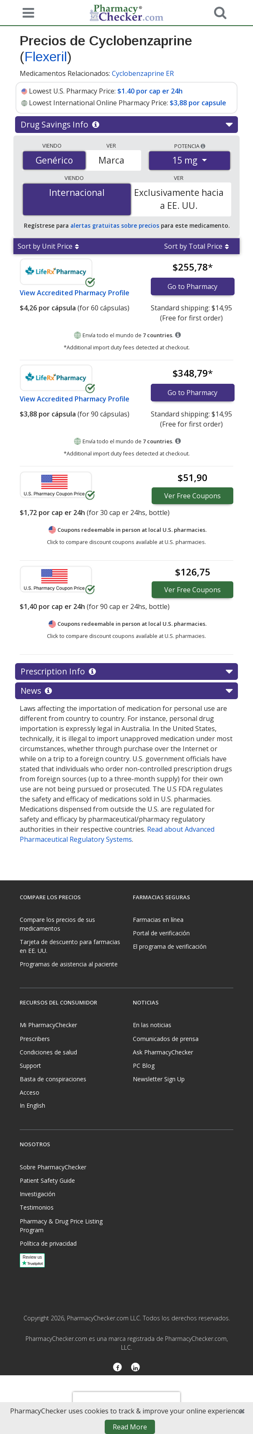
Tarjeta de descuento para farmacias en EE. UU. (70, 946)
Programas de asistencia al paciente (69, 964)
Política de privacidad (48, 1243)
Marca (111, 160)
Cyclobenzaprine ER (143, 73)
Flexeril (45, 56)
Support (30, 1066)
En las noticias (152, 1025)
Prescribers (35, 1039)
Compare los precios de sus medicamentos (57, 924)
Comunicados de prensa (166, 1039)
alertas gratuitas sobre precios (114, 225)
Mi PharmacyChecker (48, 1025)
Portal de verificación (161, 933)
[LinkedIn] (135, 1368)
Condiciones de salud (48, 1052)
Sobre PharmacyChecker (53, 1167)
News (126, 691)
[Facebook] (117, 1368)
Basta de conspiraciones (53, 1079)
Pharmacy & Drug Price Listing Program (61, 1225)
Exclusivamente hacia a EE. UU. (179, 199)
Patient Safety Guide (47, 1180)
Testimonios (37, 1207)
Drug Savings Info (126, 125)
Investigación (37, 1194)
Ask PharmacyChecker (163, 1052)
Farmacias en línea (158, 920)
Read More (130, 1426)
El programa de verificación (170, 946)
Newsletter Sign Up (159, 1079)
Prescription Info (126, 671)
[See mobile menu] (26, 12)
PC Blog (144, 1066)
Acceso (29, 1092)
